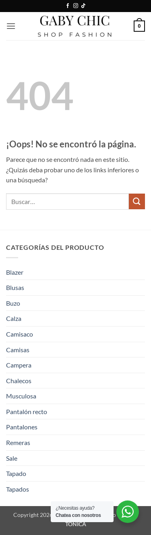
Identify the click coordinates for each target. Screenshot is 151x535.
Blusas (15, 287)
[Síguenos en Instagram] (75, 6)
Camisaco (19, 334)
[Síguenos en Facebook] (67, 6)
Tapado (16, 473)
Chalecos (18, 380)
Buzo (13, 303)
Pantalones (21, 427)
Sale (11, 458)
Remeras (18, 442)
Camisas (17, 349)
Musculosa (21, 396)
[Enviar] (137, 201)
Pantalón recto (26, 411)
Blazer (14, 272)
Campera (18, 365)
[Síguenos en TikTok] (83, 6)
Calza (13, 318)
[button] (11, 26)
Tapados (17, 489)
